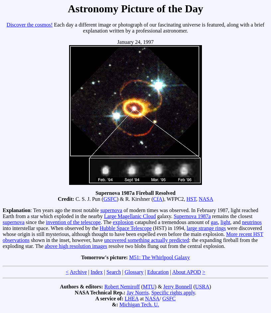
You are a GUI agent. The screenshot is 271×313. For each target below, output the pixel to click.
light (225, 222)
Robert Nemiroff (122, 286)
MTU (149, 286)
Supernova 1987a (192, 216)
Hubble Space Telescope (126, 228)
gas (214, 222)
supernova (111, 210)
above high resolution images (76, 246)
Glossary (134, 272)
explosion (123, 222)
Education (158, 272)
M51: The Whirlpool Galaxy (159, 257)
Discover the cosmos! (30, 25)
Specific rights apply (173, 292)
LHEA (132, 298)
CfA (157, 199)
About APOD (186, 272)
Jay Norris (137, 292)
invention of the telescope (73, 222)
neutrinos (252, 222)
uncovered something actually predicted (146, 240)
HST (191, 199)
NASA (206, 199)
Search (113, 272)
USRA (202, 286)
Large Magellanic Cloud (130, 216)
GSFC (110, 199)
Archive (78, 272)
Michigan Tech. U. (139, 304)
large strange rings (206, 228)
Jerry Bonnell (177, 286)
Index (97, 272)
